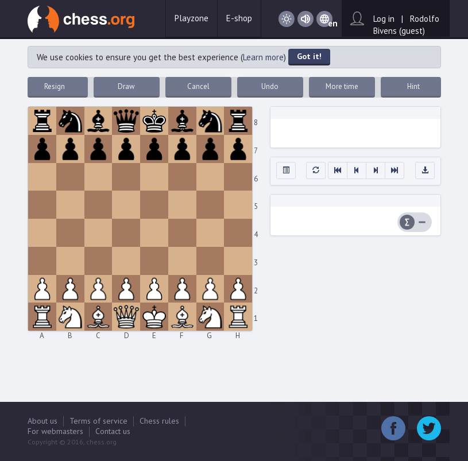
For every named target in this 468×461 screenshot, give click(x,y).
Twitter (429, 428)
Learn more (263, 57)
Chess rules (159, 420)
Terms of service (98, 420)
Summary (407, 222)
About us (42, 420)
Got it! (309, 56)
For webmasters (55, 431)
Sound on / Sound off (305, 19)
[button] (286, 170)
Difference (422, 222)
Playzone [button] (191, 18)
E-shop (239, 18)
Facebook (393, 428)
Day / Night (287, 19)
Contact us (112, 431)
